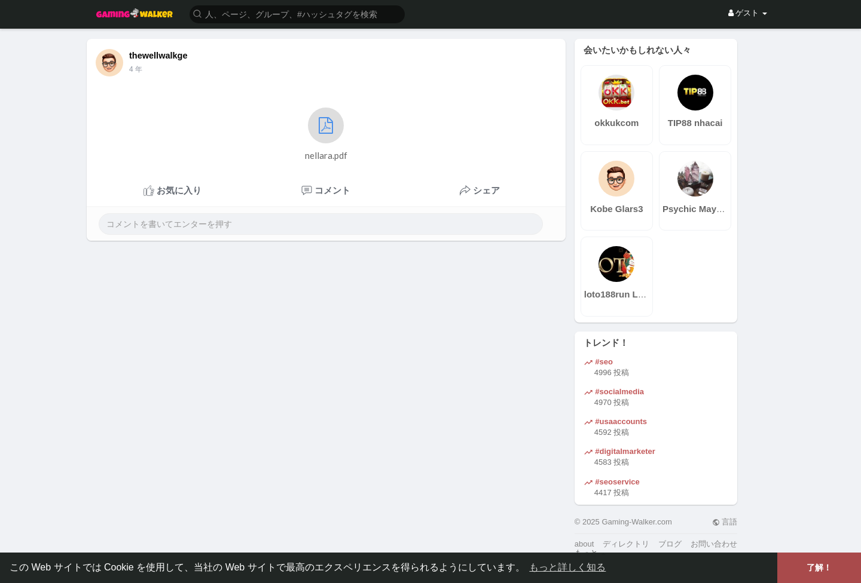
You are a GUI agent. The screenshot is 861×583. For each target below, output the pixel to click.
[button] (297, 13)
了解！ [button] (819, 567)
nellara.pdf (326, 134)
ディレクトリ (626, 544)
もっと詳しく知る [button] (567, 567)
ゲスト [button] (747, 12)
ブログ (670, 544)
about (584, 544)
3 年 (135, 69)
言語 (725, 522)
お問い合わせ (714, 544)
